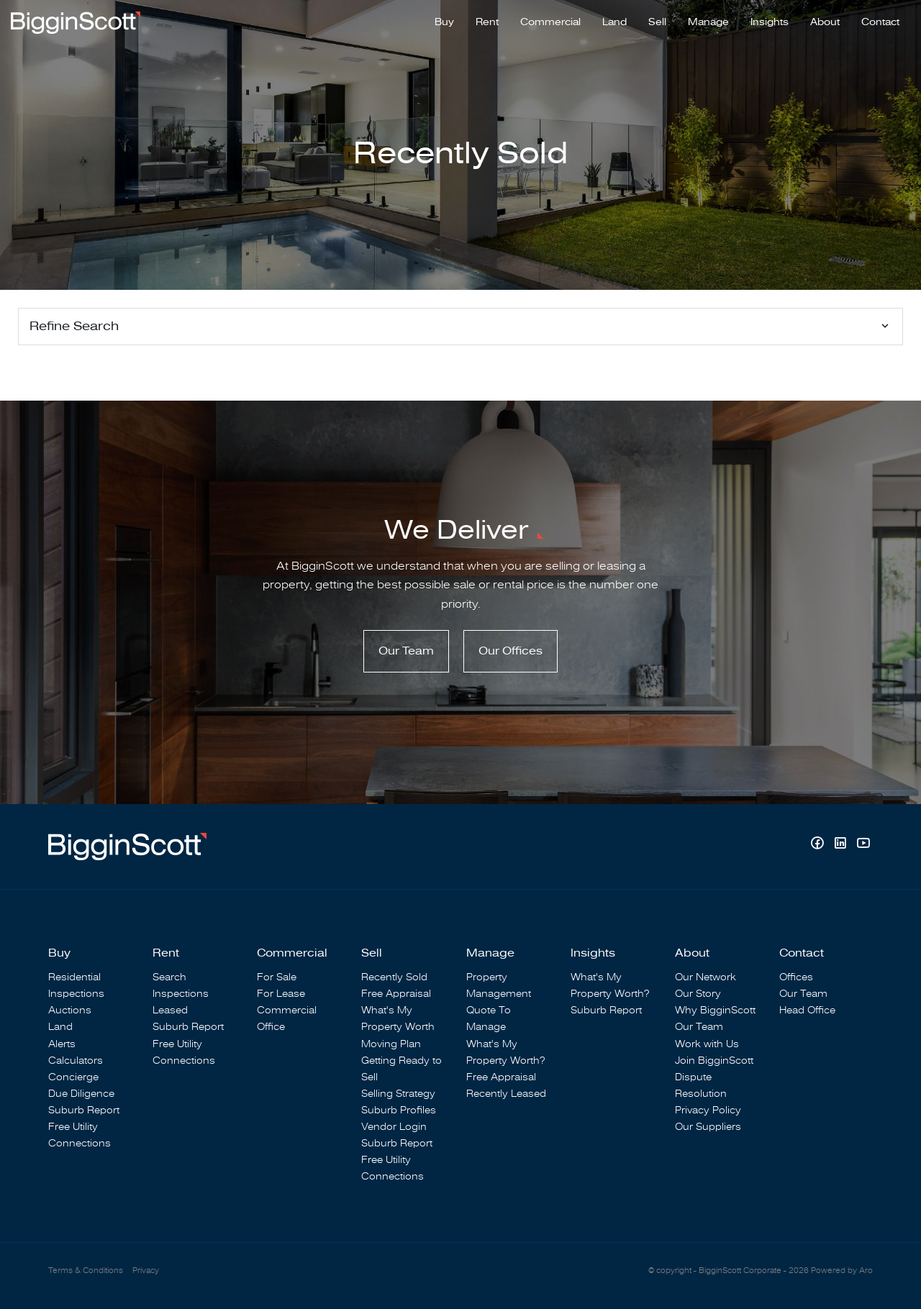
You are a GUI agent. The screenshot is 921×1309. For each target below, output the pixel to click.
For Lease (281, 994)
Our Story (698, 994)
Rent (487, 22)
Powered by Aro (842, 1270)
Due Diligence (81, 1093)
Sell (657, 22)
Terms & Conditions (85, 1270)
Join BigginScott (714, 1060)
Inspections (76, 994)
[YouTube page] (863, 845)
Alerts (62, 1044)
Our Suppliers (708, 1127)
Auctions (69, 1010)
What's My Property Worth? (505, 1052)
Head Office (807, 1010)
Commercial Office (287, 1018)
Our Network (705, 977)
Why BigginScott (715, 1010)
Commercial (550, 22)
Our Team (406, 650)
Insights (769, 22)
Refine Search (74, 326)
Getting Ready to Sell (401, 1068)
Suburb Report (83, 1110)
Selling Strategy (398, 1093)
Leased (170, 1010)
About (825, 22)
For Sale (276, 977)
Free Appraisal (396, 994)
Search (169, 977)
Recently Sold (394, 977)
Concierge (73, 1077)
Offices (796, 977)
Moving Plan (391, 1044)
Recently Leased (506, 1093)
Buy (444, 22)
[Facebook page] (818, 845)
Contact (880, 22)
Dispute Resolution (701, 1085)
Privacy (145, 1270)
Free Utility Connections (79, 1135)
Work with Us (707, 1044)
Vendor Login (394, 1127)
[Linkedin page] (841, 845)
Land (614, 22)
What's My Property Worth (398, 1018)
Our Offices (510, 650)
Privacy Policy (708, 1110)
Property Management (498, 985)
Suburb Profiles (398, 1110)
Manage (708, 22)
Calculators (75, 1060)
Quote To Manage (488, 1018)
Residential (74, 977)
